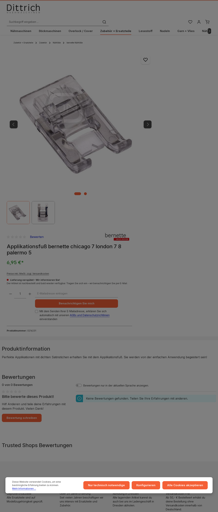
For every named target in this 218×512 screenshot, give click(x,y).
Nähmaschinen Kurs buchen (29, 434)
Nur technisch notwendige (112, 486)
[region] (65, 111)
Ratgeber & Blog (180, 396)
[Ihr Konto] (198, 10)
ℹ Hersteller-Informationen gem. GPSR (109, 373)
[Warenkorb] (207, 10)
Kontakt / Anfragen (181, 419)
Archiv (119, 425)
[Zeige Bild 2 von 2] (69, 154)
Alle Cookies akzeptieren (186, 486)
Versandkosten (196, 505)
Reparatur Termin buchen (28, 442)
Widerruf (66, 413)
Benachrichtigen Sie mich (157, 130)
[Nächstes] (209, 23)
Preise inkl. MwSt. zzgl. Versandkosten (151, 86)
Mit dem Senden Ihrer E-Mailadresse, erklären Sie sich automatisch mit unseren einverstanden (158, 144)
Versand (121, 402)
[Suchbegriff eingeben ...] (105, 10)
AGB (63, 402)
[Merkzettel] (190, 10)
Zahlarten (121, 407)
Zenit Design (124, 506)
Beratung (175, 407)
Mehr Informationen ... (55, 488)
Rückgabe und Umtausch (131, 413)
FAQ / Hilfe (176, 425)
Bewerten (160, 49)
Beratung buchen (23, 438)
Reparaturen (178, 413)
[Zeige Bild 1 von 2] (61, 154)
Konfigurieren (150, 486)
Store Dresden (125, 419)
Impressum (67, 396)
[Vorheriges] (14, 100)
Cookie (65, 419)
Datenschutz (69, 407)
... (116, 396)
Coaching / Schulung (183, 402)
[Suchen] (155, 10)
